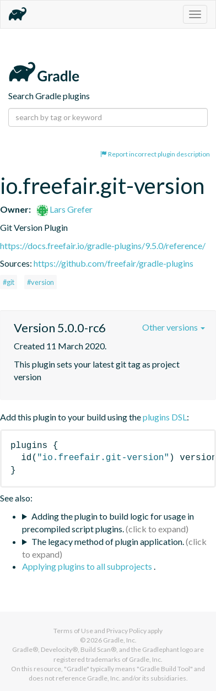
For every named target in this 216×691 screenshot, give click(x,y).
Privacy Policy (126, 631)
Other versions (173, 327)
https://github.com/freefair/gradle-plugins (113, 263)
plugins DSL (165, 417)
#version (40, 282)
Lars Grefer (65, 209)
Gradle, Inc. (120, 640)
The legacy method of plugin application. (107, 541)
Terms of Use (73, 631)
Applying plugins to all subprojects (88, 566)
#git (8, 282)
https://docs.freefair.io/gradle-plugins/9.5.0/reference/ (103, 245)
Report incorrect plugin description (155, 154)
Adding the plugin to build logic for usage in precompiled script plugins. (108, 522)
